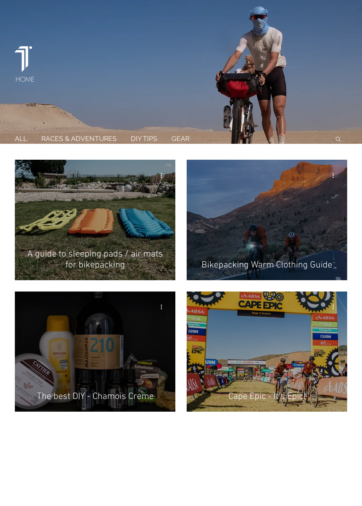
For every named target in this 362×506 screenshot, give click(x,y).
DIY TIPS (144, 138)
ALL (21, 138)
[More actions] (163, 175)
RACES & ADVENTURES (79, 138)
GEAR (180, 138)
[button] (338, 139)
